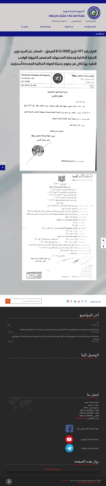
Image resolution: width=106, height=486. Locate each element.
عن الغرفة (68, 27)
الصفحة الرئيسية (90, 21)
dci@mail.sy (80, 418)
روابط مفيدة (45, 27)
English (3, 162)
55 (98, 322)
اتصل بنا (24, 27)
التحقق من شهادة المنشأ (59, 21)
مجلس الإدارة (90, 27)
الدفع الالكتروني (76, 21)
